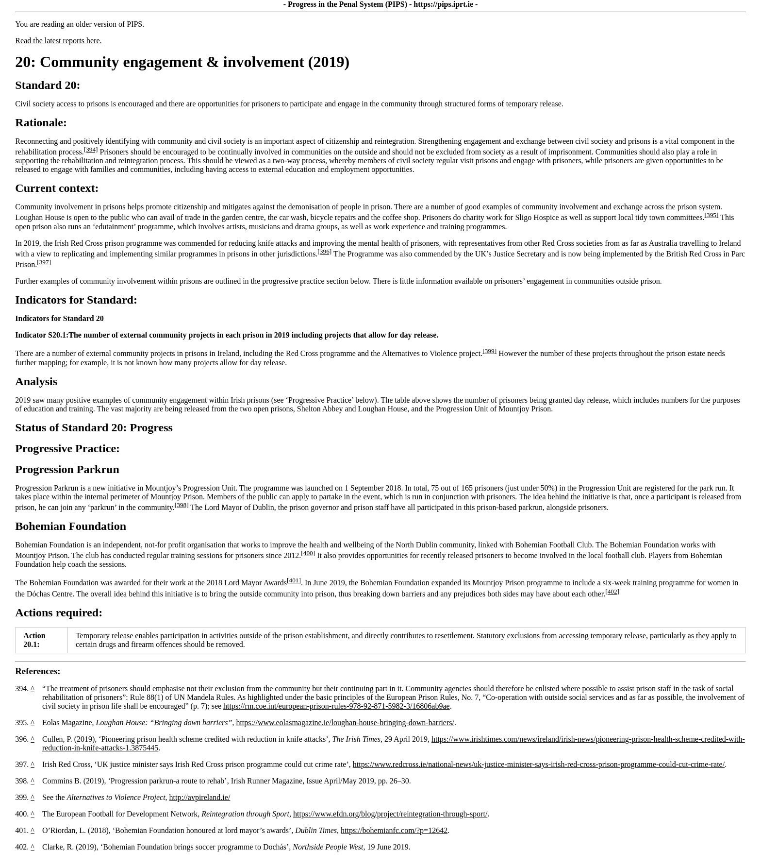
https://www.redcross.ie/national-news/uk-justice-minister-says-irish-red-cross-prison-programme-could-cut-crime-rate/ (539, 764)
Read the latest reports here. (58, 40)
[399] (489, 351)
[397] (44, 262)
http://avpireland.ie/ (200, 797)
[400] (308, 553)
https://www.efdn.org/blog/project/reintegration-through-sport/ (390, 814)
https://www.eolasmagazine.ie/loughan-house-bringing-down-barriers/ (345, 722)
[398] (182, 505)
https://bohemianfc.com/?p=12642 (394, 830)
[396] (324, 251)
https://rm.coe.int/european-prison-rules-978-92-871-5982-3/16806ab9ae (336, 706)
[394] (91, 149)
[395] (712, 215)
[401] (294, 580)
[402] (612, 591)
